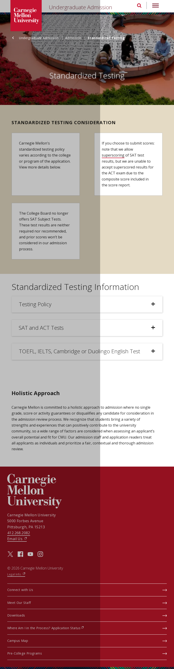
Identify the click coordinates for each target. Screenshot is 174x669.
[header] (87, 7)
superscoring (113, 155)
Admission (76, 38)
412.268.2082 (18, 532)
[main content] (87, 240)
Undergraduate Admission (84, 7)
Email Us (17, 538)
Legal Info (16, 574)
